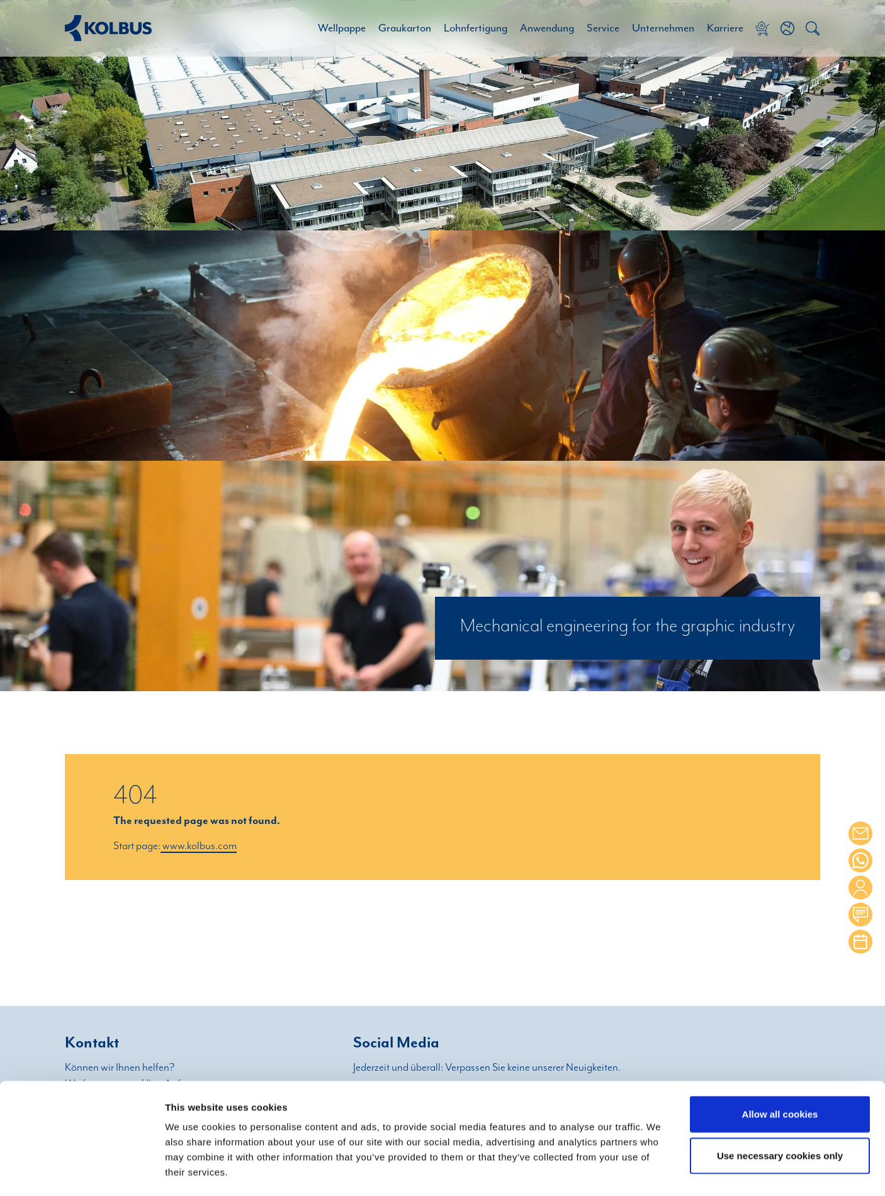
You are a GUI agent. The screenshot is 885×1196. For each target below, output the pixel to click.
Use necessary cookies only (780, 1103)
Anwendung (547, 28)
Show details (660, 1171)
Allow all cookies (780, 1062)
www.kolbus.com (199, 846)
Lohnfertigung (475, 28)
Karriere (725, 28)
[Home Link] (108, 28)
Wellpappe (342, 28)
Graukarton (404, 28)
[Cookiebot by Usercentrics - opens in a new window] (81, 1171)
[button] (787, 28)
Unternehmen (663, 28)
